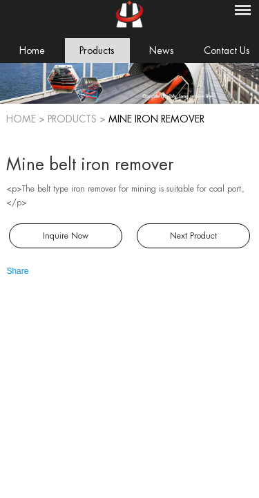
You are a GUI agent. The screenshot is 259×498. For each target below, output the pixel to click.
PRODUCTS (72, 119)
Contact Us (227, 50)
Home (32, 50)
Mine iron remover (156, 119)
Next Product (193, 236)
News (161, 50)
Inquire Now (65, 236)
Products (97, 50)
